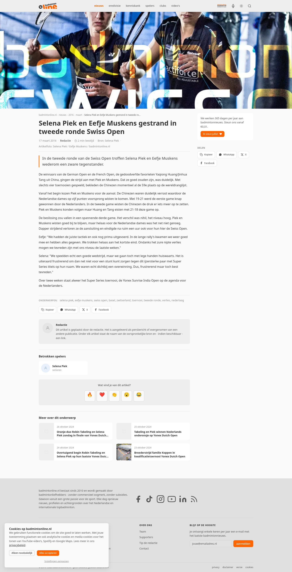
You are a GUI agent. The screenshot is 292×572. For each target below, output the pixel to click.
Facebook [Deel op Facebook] (101, 309)
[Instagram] (160, 499)
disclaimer (227, 567)
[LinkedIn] (183, 499)
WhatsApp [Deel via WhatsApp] (68, 309)
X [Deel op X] (85, 309)
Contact (144, 548)
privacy (215, 567)
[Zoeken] (249, 6)
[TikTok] (149, 499)
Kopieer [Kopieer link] (47, 309)
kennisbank (133, 5)
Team (142, 531)
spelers (149, 5)
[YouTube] (172, 499)
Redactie (65, 140)
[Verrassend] (126, 396)
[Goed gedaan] (114, 396)
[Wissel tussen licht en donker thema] (241, 6)
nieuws (99, 5)
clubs (163, 5)
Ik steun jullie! (212, 133)
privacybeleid (17, 545)
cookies (249, 567)
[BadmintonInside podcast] (233, 6)
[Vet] (89, 396)
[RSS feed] (194, 499)
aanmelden (243, 543)
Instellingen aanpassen (57, 561)
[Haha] (139, 396)
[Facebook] (138, 499)
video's (175, 5)
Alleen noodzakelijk (22, 553)
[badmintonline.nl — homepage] (48, 6)
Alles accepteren (48, 553)
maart (79, 114)
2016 (71, 114)
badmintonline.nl (48, 114)
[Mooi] (102, 396)
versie (239, 567)
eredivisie (115, 5)
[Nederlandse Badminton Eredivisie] (221, 6)
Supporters (146, 537)
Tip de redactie (148, 543)
